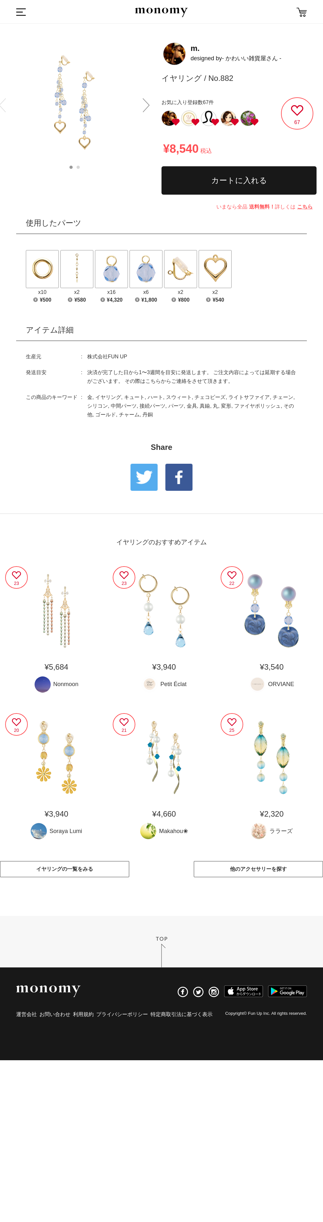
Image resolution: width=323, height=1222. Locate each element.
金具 (192, 406)
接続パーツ (152, 406)
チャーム (129, 414)
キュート (134, 397)
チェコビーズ (209, 397)
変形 (226, 406)
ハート (155, 397)
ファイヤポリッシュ (257, 406)
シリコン (97, 406)
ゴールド (105, 414)
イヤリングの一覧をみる (64, 869)
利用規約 (83, 1014)
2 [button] (78, 167)
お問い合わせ (54, 1014)
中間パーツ (124, 406)
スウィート (179, 397)
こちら (305, 206)
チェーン (283, 397)
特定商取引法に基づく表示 (182, 1014)
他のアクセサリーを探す (258, 869)
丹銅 (147, 414)
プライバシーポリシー (122, 1014)
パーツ (176, 406)
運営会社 (26, 1014)
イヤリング (108, 397)
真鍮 (205, 406)
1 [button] (71, 167)
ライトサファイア (249, 397)
